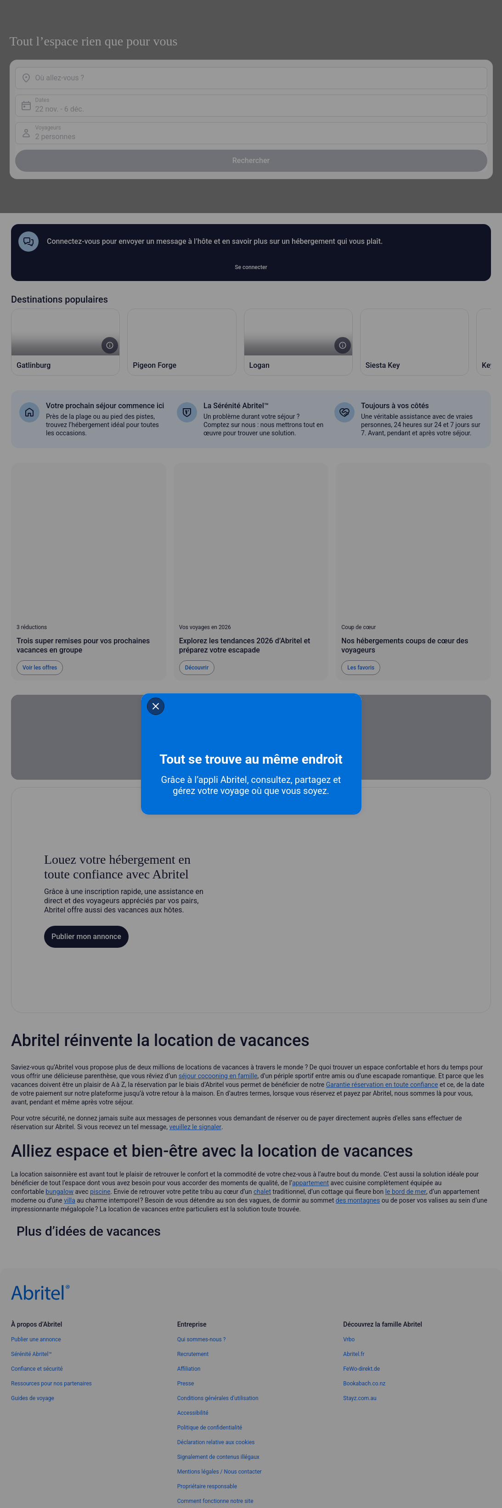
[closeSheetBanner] (101, 704)
